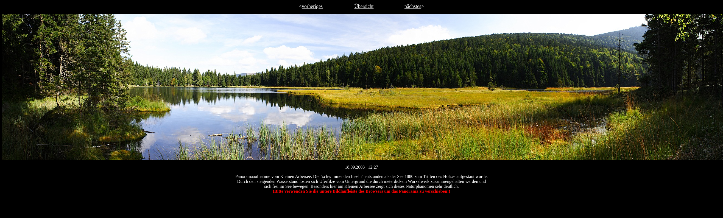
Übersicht (364, 6)
